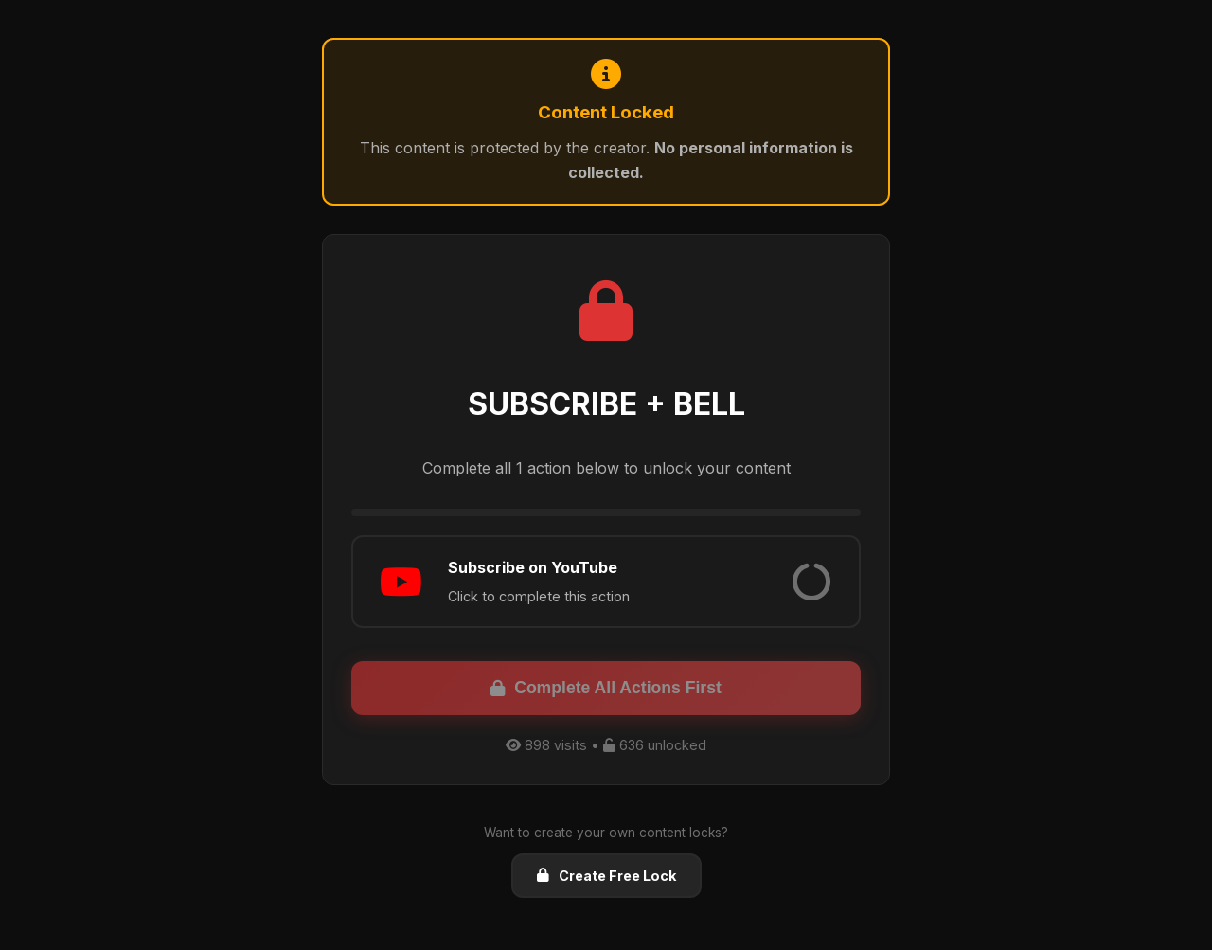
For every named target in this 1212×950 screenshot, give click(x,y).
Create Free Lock (606, 876)
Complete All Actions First (606, 687)
